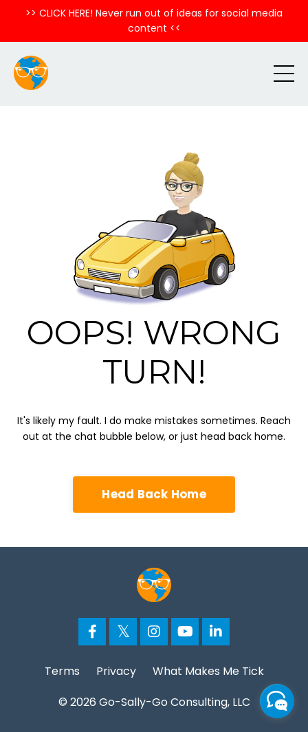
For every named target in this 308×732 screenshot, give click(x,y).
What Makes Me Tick (208, 671)
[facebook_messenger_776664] (277, 701)
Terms (62, 671)
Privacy (116, 671)
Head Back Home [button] (154, 494)
